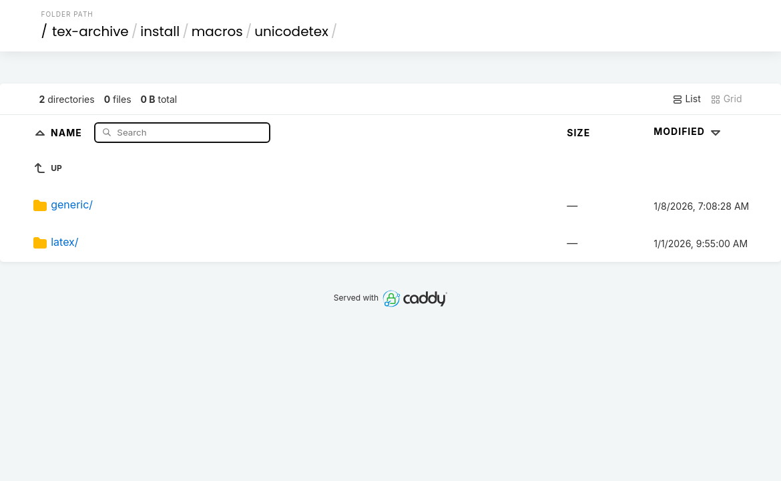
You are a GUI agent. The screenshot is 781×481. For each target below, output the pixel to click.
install (160, 31)
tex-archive (90, 31)
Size (578, 132)
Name (68, 132)
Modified (689, 131)
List (686, 99)
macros (217, 31)
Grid (726, 99)
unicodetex (291, 31)
